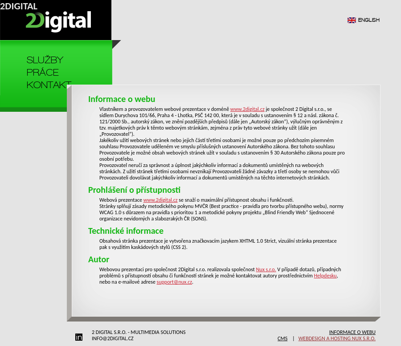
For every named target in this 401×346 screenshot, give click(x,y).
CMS (282, 338)
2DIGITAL (18, 6)
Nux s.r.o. (266, 269)
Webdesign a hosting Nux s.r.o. (337, 338)
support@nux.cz (174, 282)
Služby (45, 60)
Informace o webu (352, 332)
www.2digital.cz (247, 109)
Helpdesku (325, 276)
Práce (42, 72)
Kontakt (49, 85)
